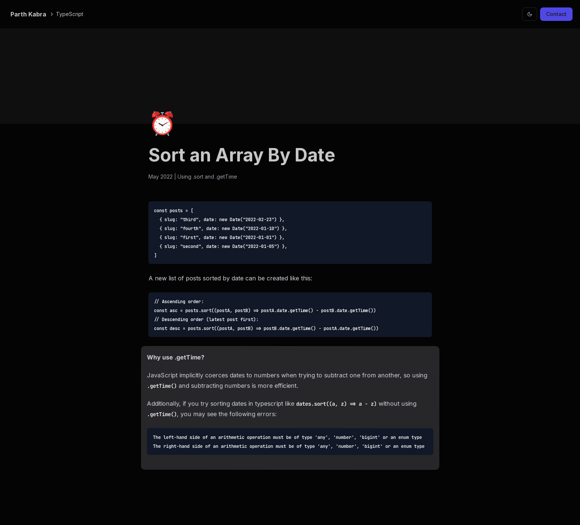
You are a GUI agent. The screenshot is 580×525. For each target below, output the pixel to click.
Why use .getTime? (175, 357)
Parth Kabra (28, 14)
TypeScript (66, 14)
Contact (556, 14)
